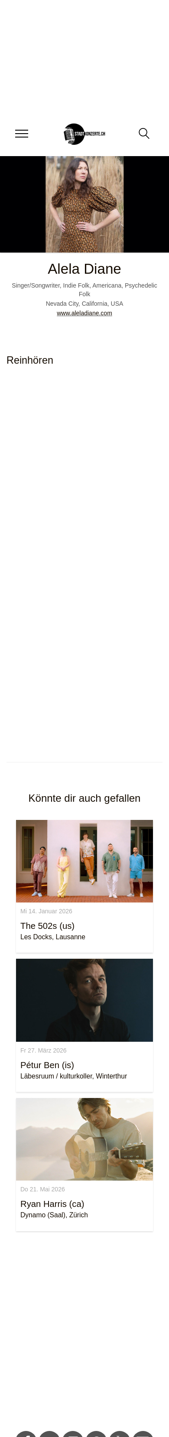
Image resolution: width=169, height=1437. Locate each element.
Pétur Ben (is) (47, 1065)
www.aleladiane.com (84, 313)
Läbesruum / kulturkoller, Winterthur (73, 1076)
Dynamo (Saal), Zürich (54, 1215)
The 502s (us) (47, 926)
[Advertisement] (81, 1332)
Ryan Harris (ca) (52, 1204)
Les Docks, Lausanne (52, 937)
